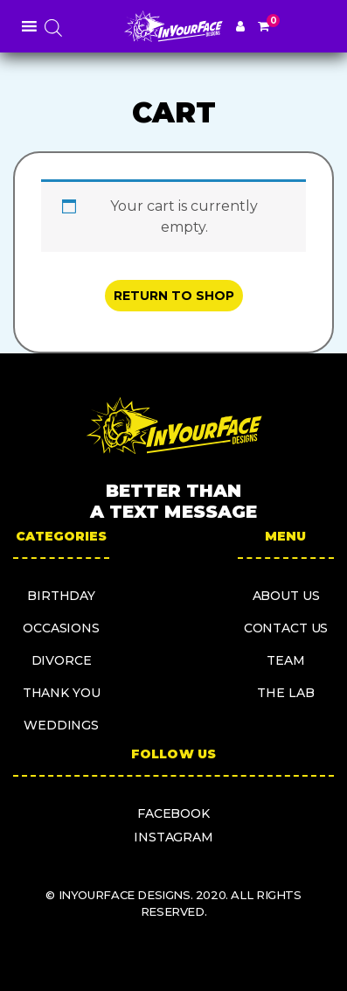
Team (285, 660)
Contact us (286, 628)
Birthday (61, 596)
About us (286, 596)
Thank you (62, 693)
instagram (173, 837)
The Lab (285, 693)
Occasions (61, 628)
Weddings (61, 725)
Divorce (61, 660)
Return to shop (174, 296)
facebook (173, 813)
